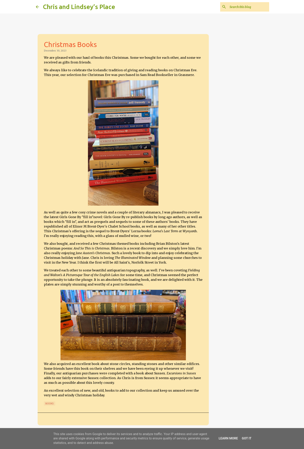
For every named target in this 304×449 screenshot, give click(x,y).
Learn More (228, 438)
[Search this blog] (248, 7)
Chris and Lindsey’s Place (79, 6)
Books (49, 403)
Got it (246, 438)
